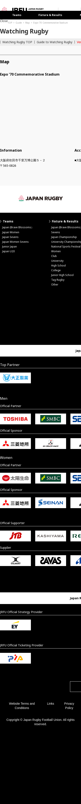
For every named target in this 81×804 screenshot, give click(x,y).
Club (54, 256)
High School (58, 265)
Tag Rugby (57, 280)
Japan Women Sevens (15, 242)
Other (54, 284)
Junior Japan (9, 246)
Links (50, 703)
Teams (16, 15)
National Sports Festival (66, 246)
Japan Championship (64, 237)
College (56, 270)
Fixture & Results (50, 15)
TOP (10, 22)
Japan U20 (8, 251)
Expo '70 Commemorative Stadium (50, 22)
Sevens (55, 232)
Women (56, 251)
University (57, 261)
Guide (19, 22)
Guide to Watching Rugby (54, 42)
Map (27, 22)
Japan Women (10, 232)
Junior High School (62, 275)
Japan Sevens (10, 237)
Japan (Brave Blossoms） (18, 227)
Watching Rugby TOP (17, 42)
